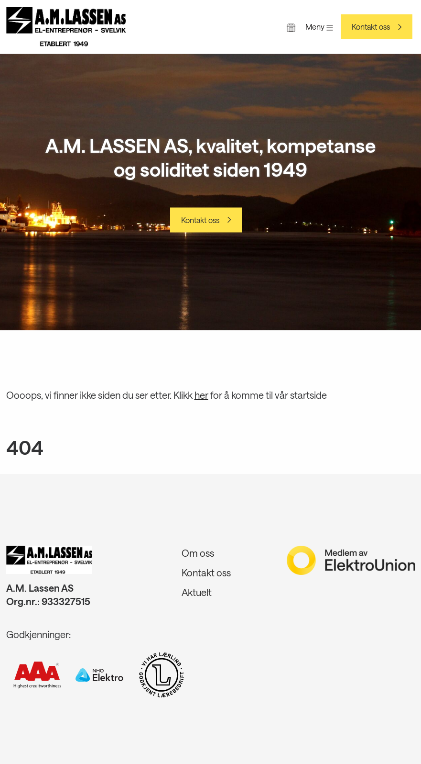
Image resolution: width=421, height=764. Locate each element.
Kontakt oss (371, 27)
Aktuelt (197, 592)
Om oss (198, 553)
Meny (319, 26)
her (201, 395)
